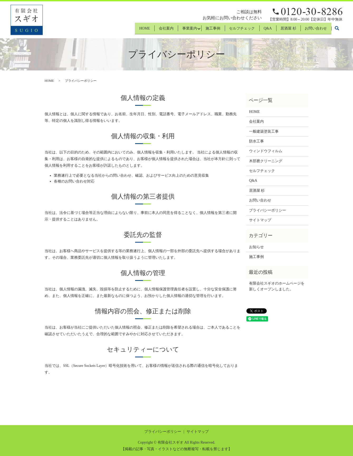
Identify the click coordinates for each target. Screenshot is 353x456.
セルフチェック (233, 30)
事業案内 (176, 30)
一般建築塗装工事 (264, 131)
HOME (126, 30)
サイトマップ (260, 220)
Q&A (261, 30)
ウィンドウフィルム (265, 151)
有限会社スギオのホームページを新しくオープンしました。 (276, 286)
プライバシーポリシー (267, 210)
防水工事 (256, 141)
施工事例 (202, 30)
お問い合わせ (315, 30)
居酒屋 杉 (285, 30)
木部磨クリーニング (265, 161)
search (336, 30)
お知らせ (256, 247)
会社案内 (150, 30)
